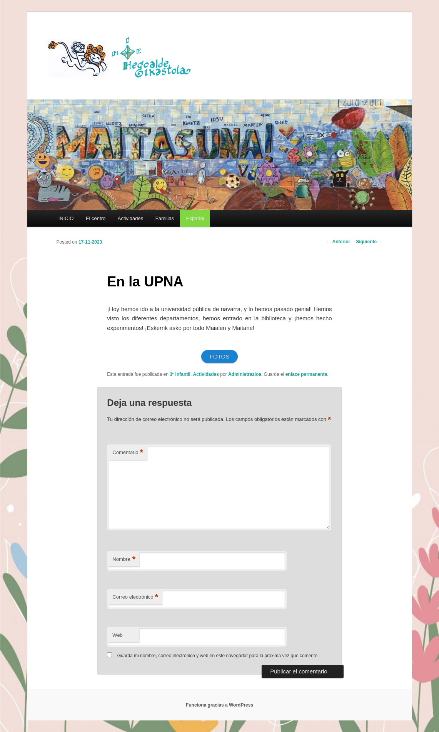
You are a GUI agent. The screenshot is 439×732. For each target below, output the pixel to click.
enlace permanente (306, 374)
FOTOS (219, 356)
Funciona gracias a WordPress (219, 705)
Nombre (123, 559)
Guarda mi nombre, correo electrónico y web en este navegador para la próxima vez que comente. (218, 655)
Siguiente (369, 241)
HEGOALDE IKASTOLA (122, 57)
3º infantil (180, 374)
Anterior (339, 241)
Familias (164, 218)
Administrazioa (244, 374)
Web (117, 635)
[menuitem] (195, 218)
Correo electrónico (135, 597)
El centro (95, 218)
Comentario (127, 452)
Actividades (130, 218)
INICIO (66, 218)
